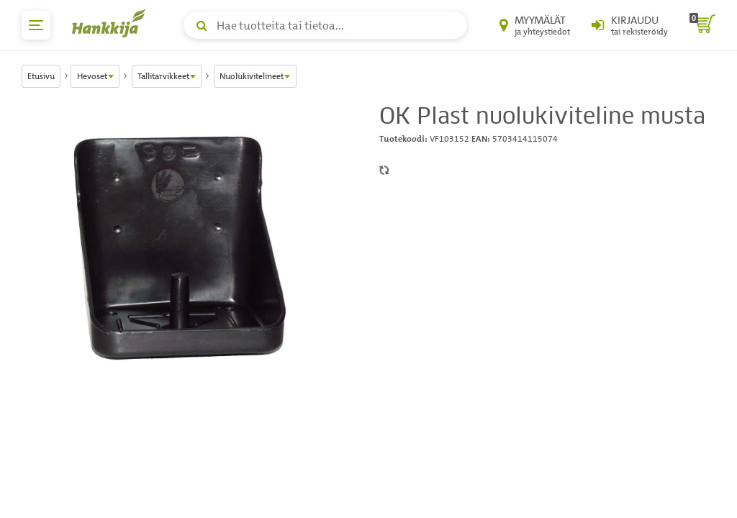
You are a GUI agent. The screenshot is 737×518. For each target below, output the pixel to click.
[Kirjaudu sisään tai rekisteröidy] (630, 25)
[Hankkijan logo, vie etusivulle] (111, 23)
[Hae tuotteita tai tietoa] (325, 25)
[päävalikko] (36, 25)
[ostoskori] (702, 25)
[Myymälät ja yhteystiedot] (534, 25)
